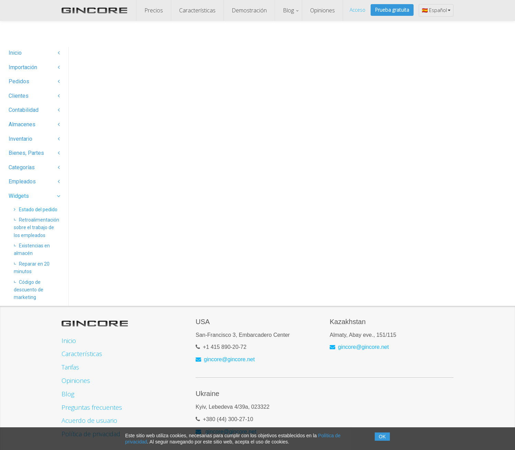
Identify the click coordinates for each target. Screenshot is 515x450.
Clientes (34, 96)
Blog (288, 10)
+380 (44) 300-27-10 (228, 419)
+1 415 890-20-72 (224, 347)
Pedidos (34, 81)
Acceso (357, 10)
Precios (153, 10)
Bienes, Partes (34, 153)
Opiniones (322, 10)
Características (197, 10)
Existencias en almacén (32, 249)
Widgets (34, 196)
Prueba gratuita (392, 10)
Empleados (34, 181)
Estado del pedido (35, 209)
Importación (34, 67)
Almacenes (34, 124)
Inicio (34, 53)
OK (382, 436)
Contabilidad (34, 110)
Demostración (249, 10)
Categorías (34, 167)
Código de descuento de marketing (28, 289)
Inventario (34, 139)
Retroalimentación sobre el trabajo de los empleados (36, 227)
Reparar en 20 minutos (32, 267)
